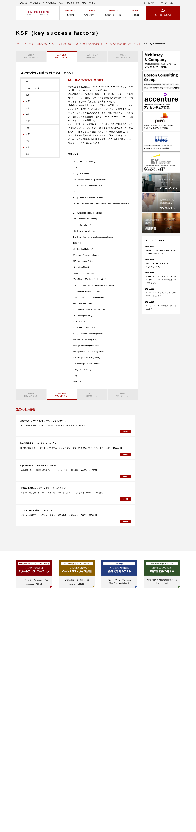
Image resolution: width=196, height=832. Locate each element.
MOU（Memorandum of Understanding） (89, 299)
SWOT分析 (77, 384)
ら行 (28, 149)
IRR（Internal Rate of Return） (85, 233)
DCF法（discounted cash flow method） (89, 200)
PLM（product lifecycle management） (88, 335)
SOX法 (75, 378)
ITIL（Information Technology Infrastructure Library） (94, 239)
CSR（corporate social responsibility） (88, 188)
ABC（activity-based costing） (85, 164)
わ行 (28, 156)
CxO (74, 194)
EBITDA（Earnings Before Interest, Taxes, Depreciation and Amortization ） (102, 207)
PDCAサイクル (79, 323)
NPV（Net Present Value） (83, 305)
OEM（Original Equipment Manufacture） (89, 311)
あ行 (28, 97)
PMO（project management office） (87, 348)
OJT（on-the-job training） (83, 317)
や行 (28, 143)
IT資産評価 (77, 245)
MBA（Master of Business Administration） (90, 281)
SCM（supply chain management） (87, 360)
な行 (28, 123)
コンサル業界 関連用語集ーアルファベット (123, 44)
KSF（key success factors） (84, 263)
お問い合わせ (169, 3)
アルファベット (33, 90)
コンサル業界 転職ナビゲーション (65, 44)
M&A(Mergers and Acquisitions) (85, 275)
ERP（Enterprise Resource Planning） (88, 215)
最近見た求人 (149, 3)
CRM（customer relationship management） (90, 182)
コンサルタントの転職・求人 (36, 44)
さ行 (28, 110)
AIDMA (75, 170)
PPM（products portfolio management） (89, 354)
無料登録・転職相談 (163, 15)
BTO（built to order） (81, 176)
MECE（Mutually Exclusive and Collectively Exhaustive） (95, 287)
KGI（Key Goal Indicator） (83, 251)
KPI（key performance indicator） (86, 257)
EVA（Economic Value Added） (85, 221)
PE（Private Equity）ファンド (85, 329)
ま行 (28, 136)
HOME (18, 44)
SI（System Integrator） (82, 372)
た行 (28, 116)
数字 (28, 84)
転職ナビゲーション (31, 57)
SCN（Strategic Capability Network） (87, 366)
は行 (28, 130)
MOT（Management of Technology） (87, 293)
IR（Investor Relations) (82, 227)
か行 (28, 103)
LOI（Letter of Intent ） (82, 269)
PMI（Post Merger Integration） (85, 342)
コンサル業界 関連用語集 (92, 44)
